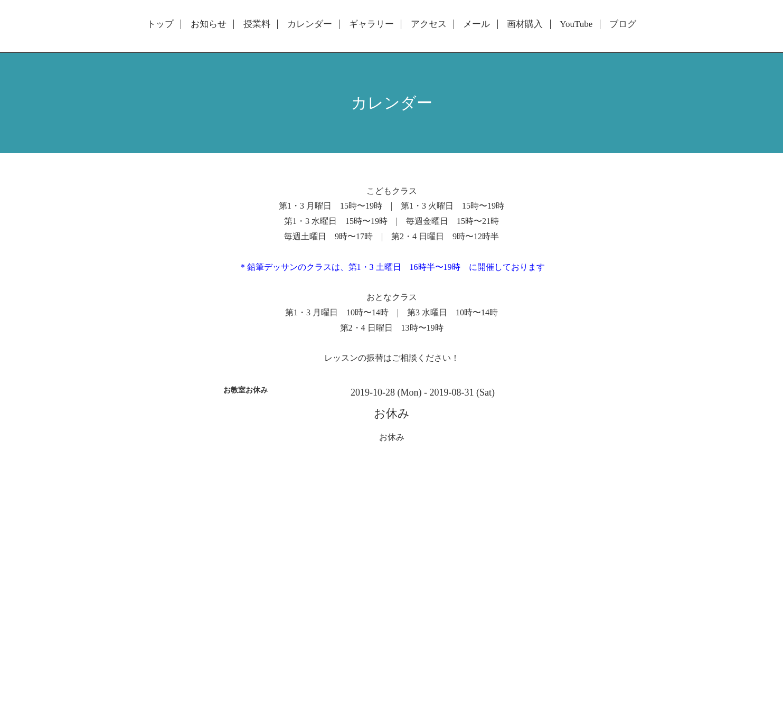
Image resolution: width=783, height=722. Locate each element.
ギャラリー (371, 24)
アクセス (429, 24)
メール (476, 24)
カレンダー (309, 24)
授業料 (256, 24)
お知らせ (209, 24)
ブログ (622, 24)
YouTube (576, 24)
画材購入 (525, 24)
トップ (160, 24)
